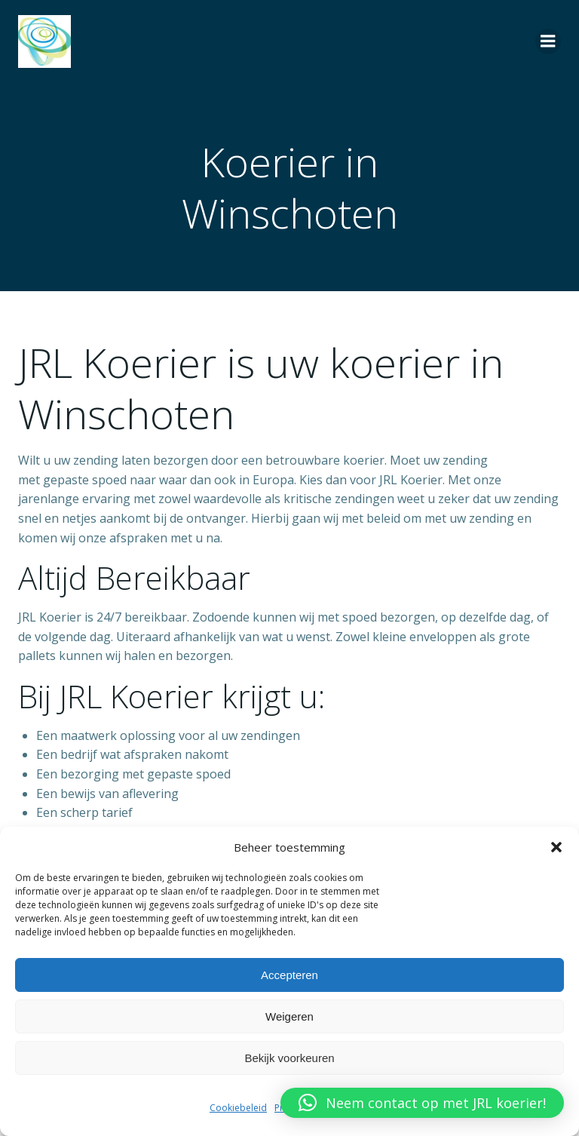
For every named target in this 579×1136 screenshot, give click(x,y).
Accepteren (289, 975)
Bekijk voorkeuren (289, 1058)
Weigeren (289, 1016)
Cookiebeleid (238, 1107)
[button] (556, 847)
